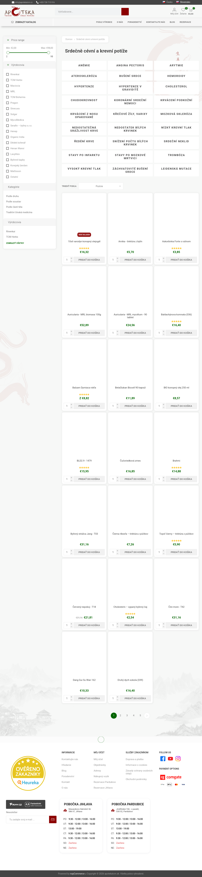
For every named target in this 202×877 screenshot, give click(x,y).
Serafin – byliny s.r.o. (21, 125)
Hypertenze (84, 86)
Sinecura (15, 108)
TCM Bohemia (17, 97)
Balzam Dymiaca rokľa (84, 387)
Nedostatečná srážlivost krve (84, 129)
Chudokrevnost (84, 100)
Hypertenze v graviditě (130, 88)
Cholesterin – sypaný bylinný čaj (130, 606)
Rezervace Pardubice (105, 782)
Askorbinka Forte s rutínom (176, 241)
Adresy (97, 770)
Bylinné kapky (17, 159)
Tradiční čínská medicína (19, 212)
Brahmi (176, 460)
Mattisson (15, 171)
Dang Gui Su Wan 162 (84, 680)
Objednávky (100, 765)
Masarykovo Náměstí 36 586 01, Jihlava (77, 810)
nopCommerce (77, 873)
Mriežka (190, 186)
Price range (17, 40)
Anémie (84, 65)
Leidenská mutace (176, 168)
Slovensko (183, 2)
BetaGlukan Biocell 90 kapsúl (130, 387)
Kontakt (66, 782)
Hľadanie (125, 11)
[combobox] (88, 11)
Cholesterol (176, 86)
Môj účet (174, 13)
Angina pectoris (130, 65)
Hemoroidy (176, 76)
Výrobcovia (17, 64)
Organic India (17, 137)
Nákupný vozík (101, 776)
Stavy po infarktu (84, 155)
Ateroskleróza (84, 76)
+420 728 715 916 (45, 2)
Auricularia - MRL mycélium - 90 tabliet (130, 316)
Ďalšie (147, 716)
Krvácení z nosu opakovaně (84, 115)
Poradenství (68, 776)
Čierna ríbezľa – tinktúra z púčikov (130, 533)
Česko (167, 2)
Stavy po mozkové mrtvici (130, 156)
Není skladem (84, 235)
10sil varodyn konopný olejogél (84, 241)
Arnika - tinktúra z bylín (130, 241)
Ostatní (14, 176)
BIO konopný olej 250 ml (176, 387)
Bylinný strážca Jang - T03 (84, 533)
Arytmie (176, 65)
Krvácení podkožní (176, 100)
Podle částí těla (14, 207)
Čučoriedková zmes (130, 460)
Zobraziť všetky (15, 243)
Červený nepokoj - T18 (84, 606)
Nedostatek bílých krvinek (130, 129)
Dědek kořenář (18, 142)
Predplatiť (52, 819)
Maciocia (15, 85)
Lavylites (15, 154)
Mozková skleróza (176, 113)
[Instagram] (178, 758)
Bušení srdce (130, 76)
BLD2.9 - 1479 (84, 460)
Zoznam (196, 186)
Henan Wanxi (17, 148)
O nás (65, 787)
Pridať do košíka (89, 260)
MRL (12, 91)
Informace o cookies (136, 765)
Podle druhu (12, 196)
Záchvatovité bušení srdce (130, 170)
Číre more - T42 (176, 606)
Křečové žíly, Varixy (130, 113)
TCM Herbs (16, 80)
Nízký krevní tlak (176, 127)
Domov (68, 39)
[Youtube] (170, 758)
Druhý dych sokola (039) (130, 680)
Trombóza (176, 155)
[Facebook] (162, 758)
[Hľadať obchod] (88, 11)
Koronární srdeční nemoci (130, 102)
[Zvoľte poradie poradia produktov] (100, 186)
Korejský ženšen (18, 165)
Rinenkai (14, 74)
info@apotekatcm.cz (22, 2)
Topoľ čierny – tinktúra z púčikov (176, 533)
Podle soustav (13, 201)
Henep (13, 131)
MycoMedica (17, 120)
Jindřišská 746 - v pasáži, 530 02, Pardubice (125, 810)
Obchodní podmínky (136, 779)
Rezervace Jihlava (103, 787)
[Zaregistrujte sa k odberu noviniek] (27, 819)
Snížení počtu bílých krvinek (130, 143)
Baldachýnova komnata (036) (176, 314)
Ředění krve (84, 141)
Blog (64, 770)
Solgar (13, 114)
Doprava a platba (134, 759)
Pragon (14, 102)
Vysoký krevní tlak (84, 168)
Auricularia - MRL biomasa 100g (84, 314)
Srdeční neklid (176, 141)
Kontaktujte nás (70, 759)
